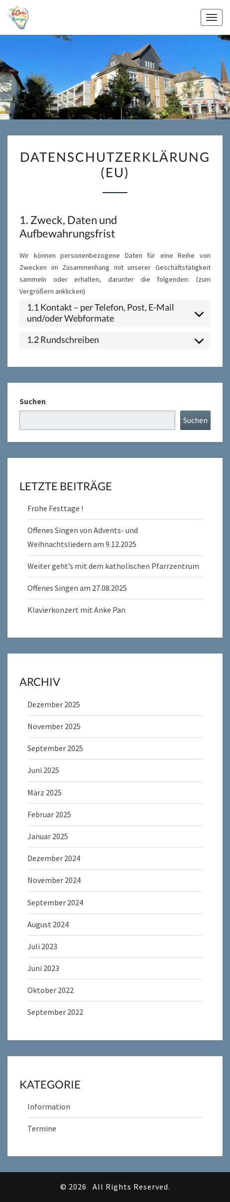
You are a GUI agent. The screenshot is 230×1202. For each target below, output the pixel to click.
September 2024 (55, 902)
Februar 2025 (49, 814)
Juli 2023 (42, 946)
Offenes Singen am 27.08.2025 (77, 588)
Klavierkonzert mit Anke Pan (76, 610)
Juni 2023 (43, 968)
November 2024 (54, 880)
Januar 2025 (47, 836)
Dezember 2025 (53, 704)
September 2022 (55, 1012)
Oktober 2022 (50, 990)
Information (48, 1106)
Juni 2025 (43, 770)
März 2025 (44, 792)
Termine (41, 1128)
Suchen (32, 401)
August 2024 (48, 924)
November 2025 (54, 726)
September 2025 (55, 748)
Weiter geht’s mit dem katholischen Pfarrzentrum (113, 566)
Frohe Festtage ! (55, 508)
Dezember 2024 (53, 858)
